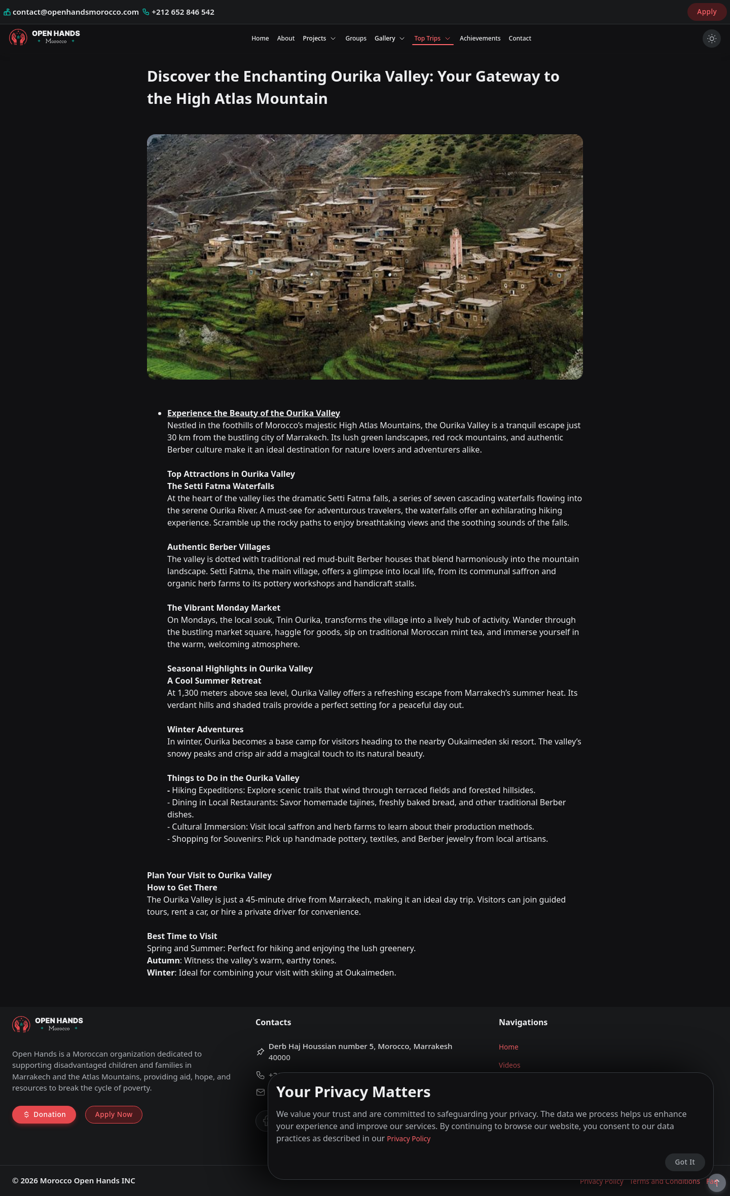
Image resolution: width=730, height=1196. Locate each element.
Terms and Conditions (665, 1181)
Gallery (390, 38)
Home (260, 38)
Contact (520, 38)
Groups (356, 38)
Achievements (480, 38)
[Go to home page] (44, 39)
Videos (509, 1065)
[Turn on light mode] (712, 38)
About (286, 38)
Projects (320, 38)
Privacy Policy (602, 1181)
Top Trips (433, 38)
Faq (712, 1181)
